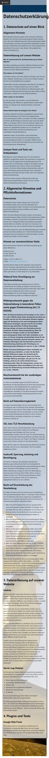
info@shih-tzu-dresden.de (18, 261)
